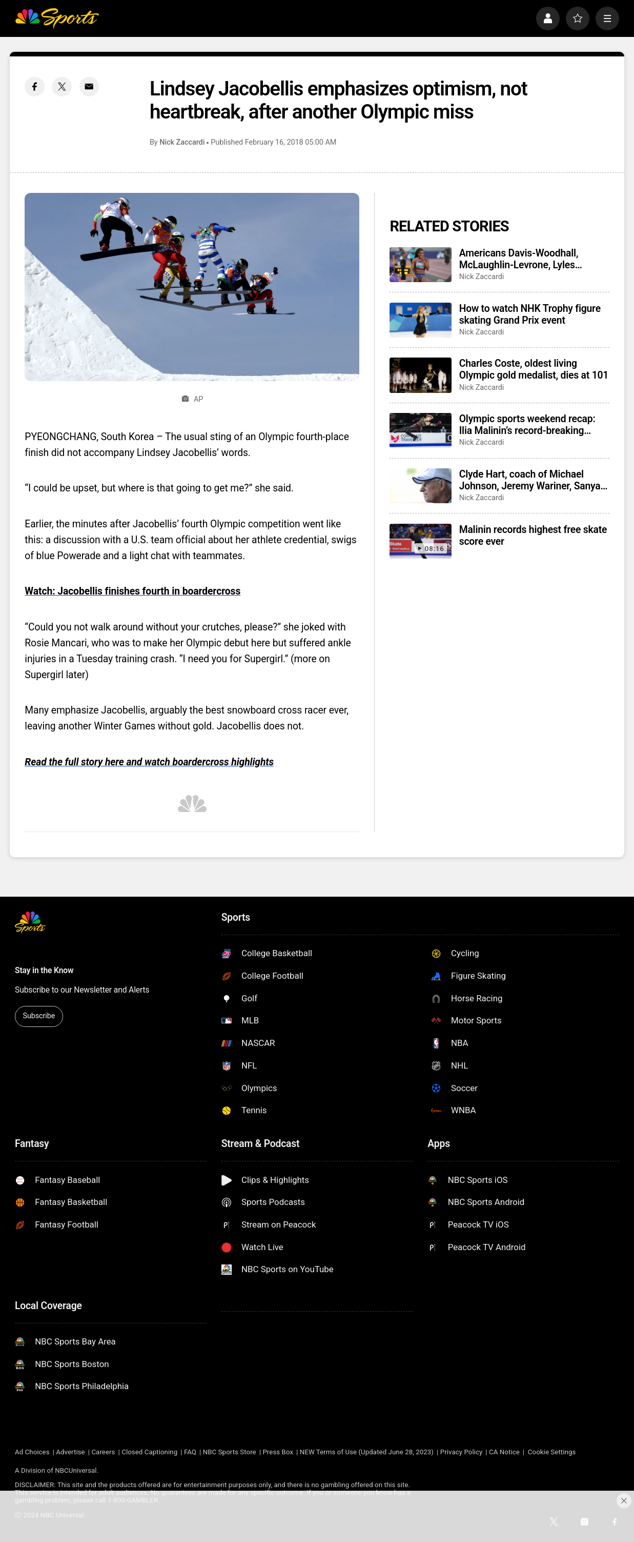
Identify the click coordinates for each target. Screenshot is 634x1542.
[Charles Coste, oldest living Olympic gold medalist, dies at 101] (421, 375)
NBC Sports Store (229, 1452)
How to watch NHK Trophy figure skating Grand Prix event (530, 314)
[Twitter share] (62, 87)
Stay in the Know (44, 970)
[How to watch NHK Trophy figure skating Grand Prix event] (421, 320)
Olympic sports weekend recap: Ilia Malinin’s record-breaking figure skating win (527, 425)
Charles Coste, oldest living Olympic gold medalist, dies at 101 (533, 369)
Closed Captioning (149, 1452)
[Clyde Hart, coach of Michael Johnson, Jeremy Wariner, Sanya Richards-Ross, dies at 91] (421, 485)
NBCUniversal (75, 1470)
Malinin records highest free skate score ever (533, 535)
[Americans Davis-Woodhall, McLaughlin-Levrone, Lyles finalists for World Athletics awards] (421, 264)
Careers (103, 1452)
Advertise (70, 1452)
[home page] (57, 18)
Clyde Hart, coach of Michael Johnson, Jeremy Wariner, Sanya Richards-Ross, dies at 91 (530, 480)
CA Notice (504, 1452)
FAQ (190, 1452)
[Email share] (89, 87)
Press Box (277, 1452)
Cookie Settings (552, 1452)
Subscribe (39, 1016)
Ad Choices (32, 1452)
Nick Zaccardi (181, 142)
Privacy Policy (461, 1452)
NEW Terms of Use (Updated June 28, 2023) (367, 1452)
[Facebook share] (35, 87)
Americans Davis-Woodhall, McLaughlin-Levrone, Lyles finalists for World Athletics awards (519, 259)
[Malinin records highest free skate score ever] (421, 541)
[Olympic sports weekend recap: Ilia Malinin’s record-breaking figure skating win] (421, 430)
